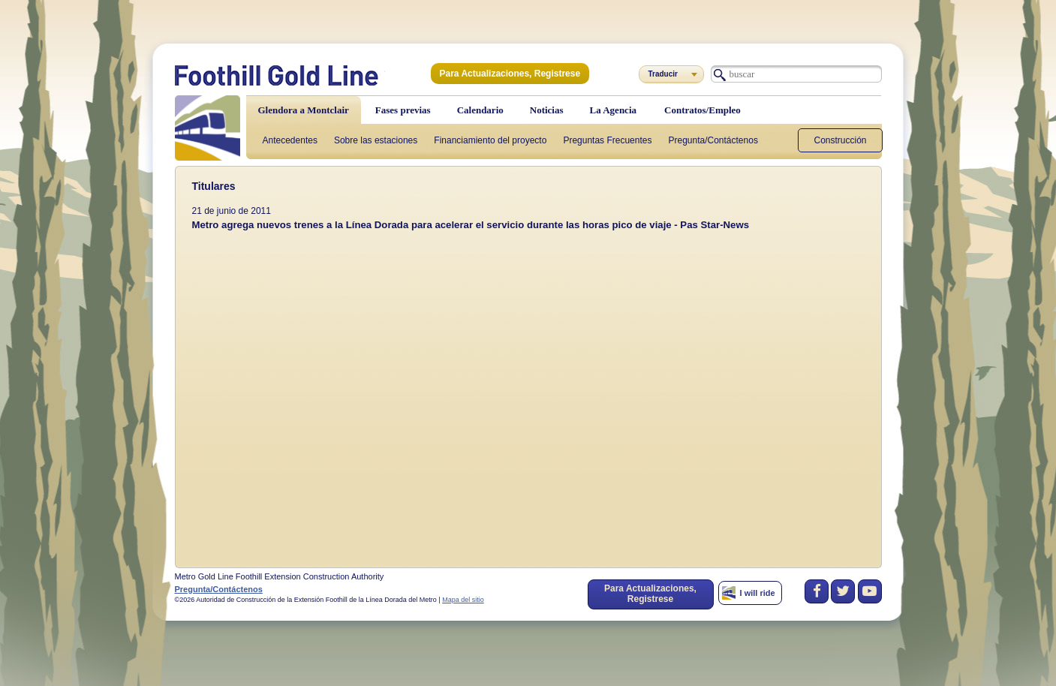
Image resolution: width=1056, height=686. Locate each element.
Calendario (480, 110)
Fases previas (403, 110)
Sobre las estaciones (375, 140)
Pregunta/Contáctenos (712, 140)
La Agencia (613, 110)
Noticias (547, 110)
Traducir (663, 74)
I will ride (757, 592)
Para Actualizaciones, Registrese (510, 73)
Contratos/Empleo (702, 110)
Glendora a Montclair (303, 110)
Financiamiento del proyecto (490, 140)
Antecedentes (290, 140)
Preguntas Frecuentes (607, 140)
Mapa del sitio (463, 599)
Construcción (840, 140)
